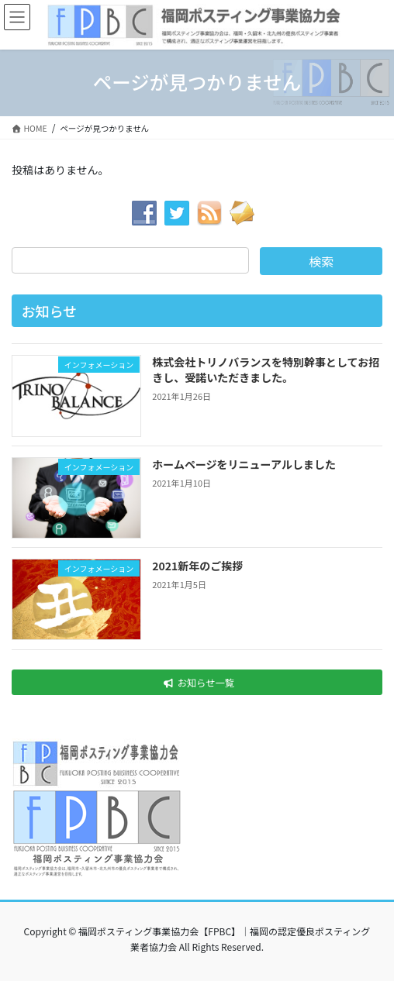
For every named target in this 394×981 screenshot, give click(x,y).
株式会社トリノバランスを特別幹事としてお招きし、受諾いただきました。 (265, 369)
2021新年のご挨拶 (197, 565)
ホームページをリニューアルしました (244, 464)
